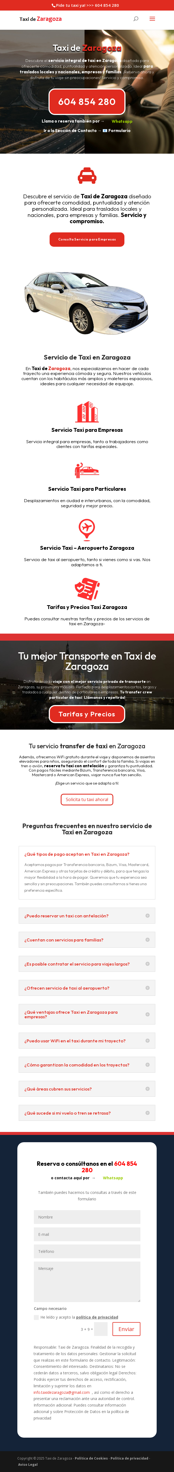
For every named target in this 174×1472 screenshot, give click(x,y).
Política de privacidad (129, 1458)
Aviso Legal (28, 1464)
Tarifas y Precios (87, 714)
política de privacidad (97, 1317)
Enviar (126, 1329)
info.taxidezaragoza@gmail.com (62, 1392)
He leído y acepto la (76, 1317)
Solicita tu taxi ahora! (87, 799)
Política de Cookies (91, 1458)
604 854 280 (87, 101)
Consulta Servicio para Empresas (87, 239)
